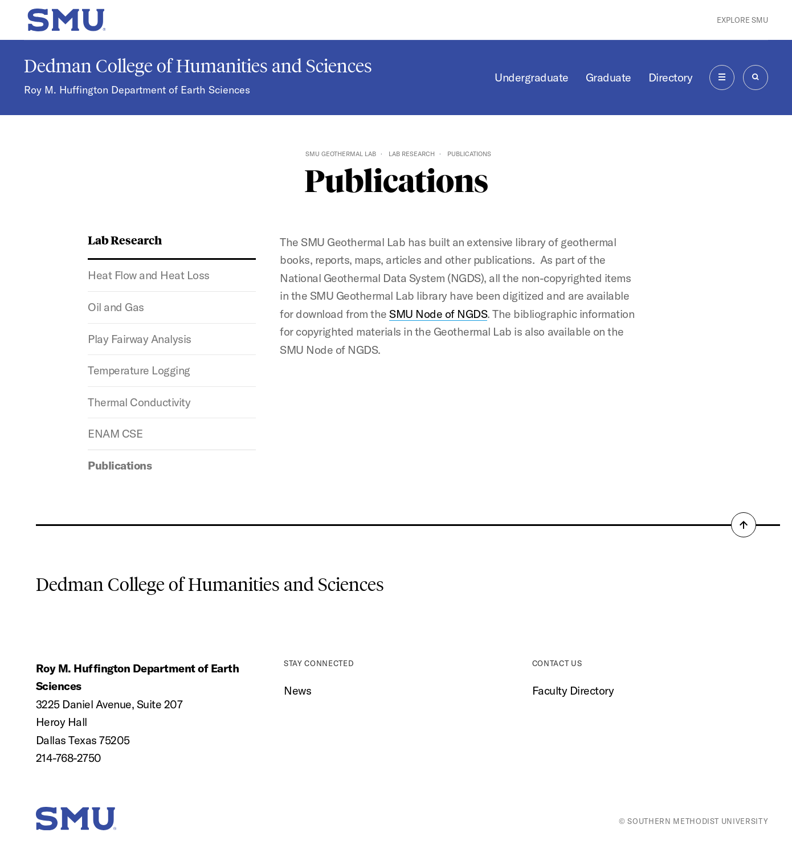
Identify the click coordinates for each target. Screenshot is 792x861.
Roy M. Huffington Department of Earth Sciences (137, 89)
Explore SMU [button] (742, 20)
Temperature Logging (139, 370)
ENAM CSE (115, 433)
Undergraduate (532, 77)
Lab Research (412, 154)
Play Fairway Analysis (139, 339)
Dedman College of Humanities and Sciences (198, 66)
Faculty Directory (573, 690)
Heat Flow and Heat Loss (149, 275)
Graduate (608, 77)
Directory (670, 77)
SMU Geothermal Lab (340, 154)
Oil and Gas (116, 307)
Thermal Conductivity (139, 402)
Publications (120, 465)
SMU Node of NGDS (438, 314)
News (297, 690)
